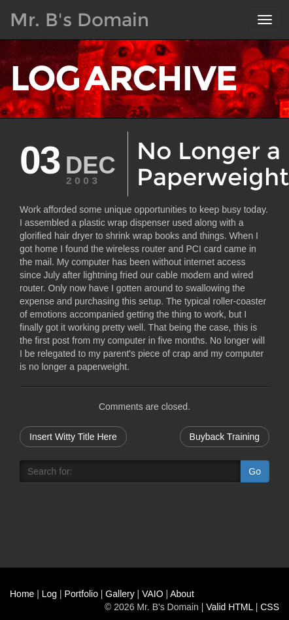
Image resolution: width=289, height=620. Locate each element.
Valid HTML (229, 607)
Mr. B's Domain (79, 20)
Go (254, 471)
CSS (269, 607)
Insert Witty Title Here (73, 436)
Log (49, 594)
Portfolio (81, 594)
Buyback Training (225, 436)
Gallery (119, 594)
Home (22, 594)
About (182, 594)
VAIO (152, 594)
